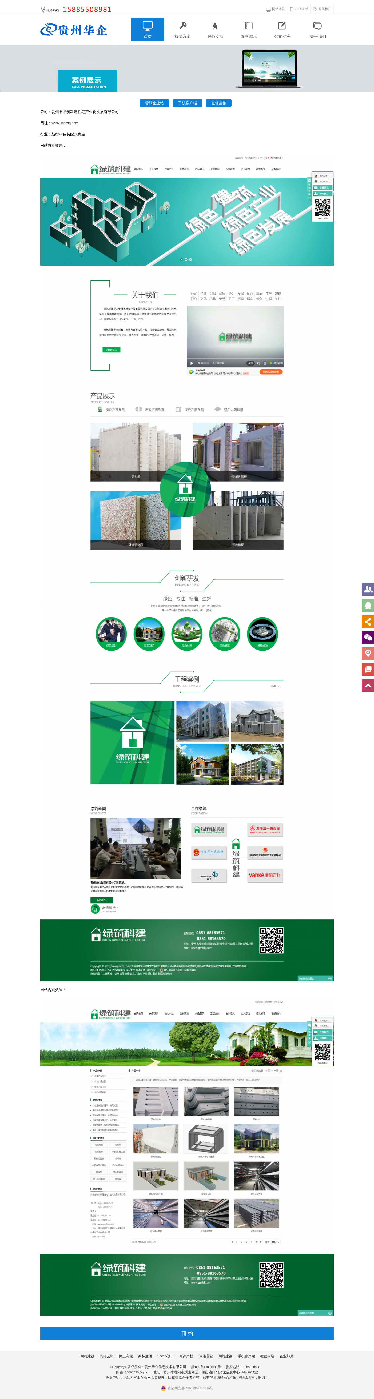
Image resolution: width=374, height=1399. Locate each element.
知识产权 (186, 1356)
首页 (147, 29)
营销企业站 (154, 103)
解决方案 (181, 29)
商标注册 (145, 1356)
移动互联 (301, 9)
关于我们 (317, 29)
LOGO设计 (165, 1356)
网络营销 (107, 1356)
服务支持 (215, 29)
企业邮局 (286, 1356)
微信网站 (267, 1356)
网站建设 (278, 9)
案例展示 (249, 29)
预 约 (187, 1333)
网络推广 (325, 9)
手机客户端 (187, 103)
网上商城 (126, 1356)
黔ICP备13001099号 (206, 1367)
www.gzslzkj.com (64, 123)
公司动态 (283, 29)
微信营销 (218, 103)
